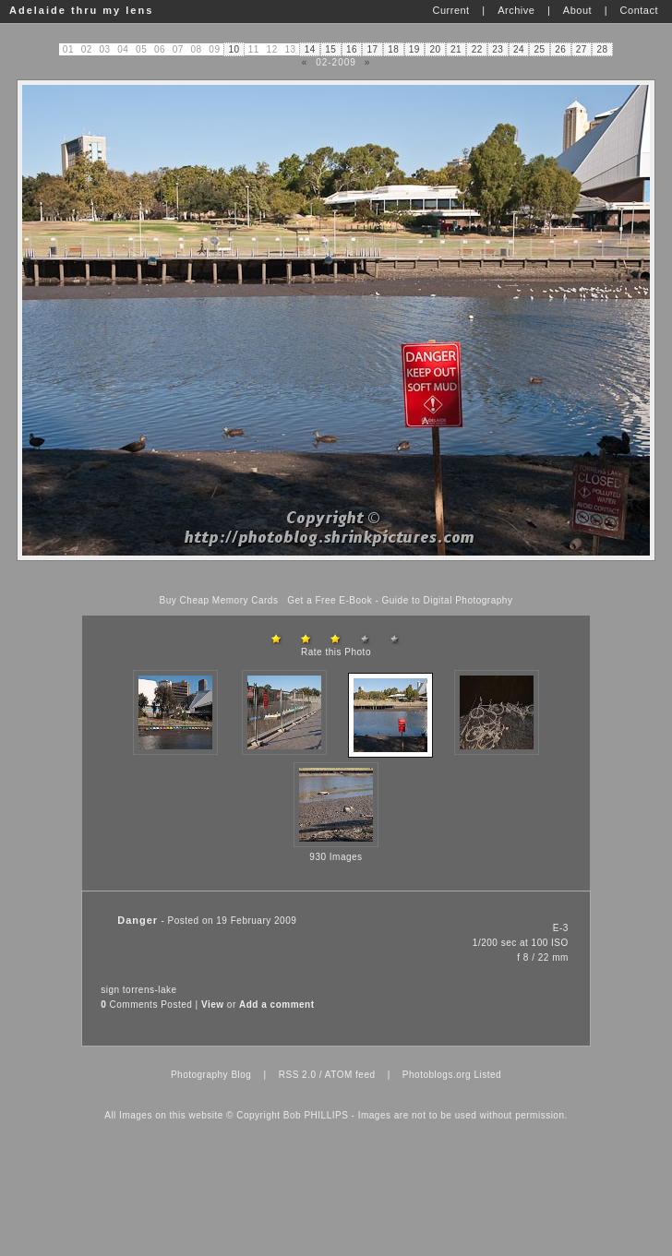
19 (414, 49)
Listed (487, 1075)
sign (110, 990)
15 (330, 49)
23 (497, 49)
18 (393, 49)
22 (477, 49)
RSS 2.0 (298, 1075)
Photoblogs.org (436, 1075)
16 (351, 49)
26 (560, 49)
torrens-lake (150, 990)
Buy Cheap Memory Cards (219, 600)
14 (310, 49)
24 (518, 49)
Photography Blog (211, 1075)
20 (434, 49)
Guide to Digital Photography (447, 600)
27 (581, 49)
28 (602, 49)
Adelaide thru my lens (81, 10)
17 (372, 49)
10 (234, 49)
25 (540, 49)
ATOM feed (350, 1075)
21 (456, 49)
